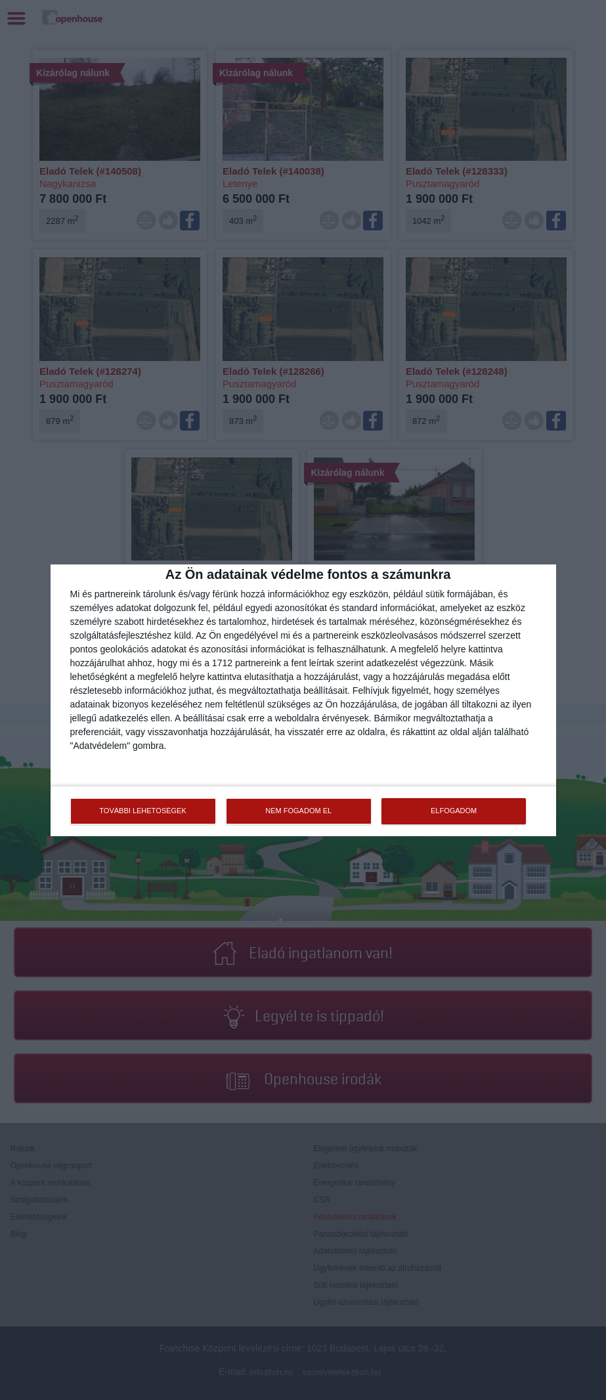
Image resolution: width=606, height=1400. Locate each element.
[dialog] (303, 700)
